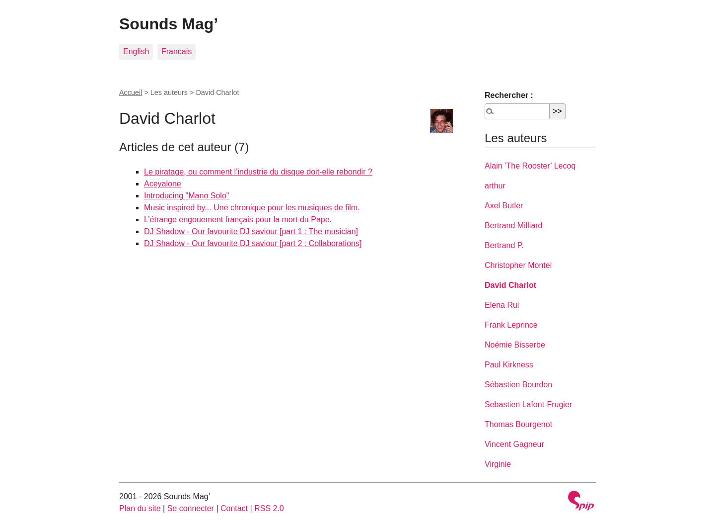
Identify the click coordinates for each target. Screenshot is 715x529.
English (136, 51)
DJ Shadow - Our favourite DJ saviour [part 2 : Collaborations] (252, 243)
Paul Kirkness (509, 364)
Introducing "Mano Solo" (186, 195)
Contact (234, 508)
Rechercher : (509, 95)
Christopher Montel (518, 265)
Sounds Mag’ (168, 24)
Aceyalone (162, 183)
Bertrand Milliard (513, 225)
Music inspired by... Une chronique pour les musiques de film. (252, 207)
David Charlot (510, 285)
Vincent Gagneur (514, 444)
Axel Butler (504, 205)
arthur (495, 185)
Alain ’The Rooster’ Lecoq (530, 166)
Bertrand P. (504, 245)
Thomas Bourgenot (518, 424)
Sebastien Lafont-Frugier (528, 404)
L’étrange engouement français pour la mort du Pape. (238, 219)
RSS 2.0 (269, 508)
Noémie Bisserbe (515, 345)
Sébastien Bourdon (518, 384)
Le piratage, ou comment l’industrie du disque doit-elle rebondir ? (258, 172)
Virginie (498, 464)
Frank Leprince (511, 325)
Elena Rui (502, 305)
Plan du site (140, 508)
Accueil (130, 92)
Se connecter (190, 508)
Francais (176, 51)
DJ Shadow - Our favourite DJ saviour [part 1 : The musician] (251, 231)
